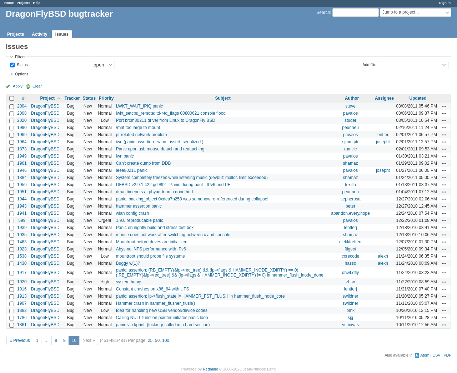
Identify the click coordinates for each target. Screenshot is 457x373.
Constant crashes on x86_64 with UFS (152, 289)
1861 (22, 324)
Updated (418, 98)
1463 (22, 241)
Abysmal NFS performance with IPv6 (151, 249)
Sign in (445, 3)
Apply (17, 86)
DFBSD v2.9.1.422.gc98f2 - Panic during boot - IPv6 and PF (173, 184)
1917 (22, 272)
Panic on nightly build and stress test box (155, 227)
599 (21, 220)
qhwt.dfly (350, 272)
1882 (22, 310)
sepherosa (351, 199)
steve (350, 106)
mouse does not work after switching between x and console (173, 234)
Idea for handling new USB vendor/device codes (161, 310)
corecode (350, 256)
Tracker (72, 98)
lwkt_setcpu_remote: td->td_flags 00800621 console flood (171, 113)
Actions (444, 106)
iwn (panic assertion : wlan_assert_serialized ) (160, 141)
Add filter (370, 64)
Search (323, 12)
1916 (22, 289)
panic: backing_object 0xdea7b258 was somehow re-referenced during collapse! (192, 199)
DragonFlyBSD (45, 106)
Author (352, 98)
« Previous (20, 340)
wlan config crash (132, 213)
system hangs (129, 281)
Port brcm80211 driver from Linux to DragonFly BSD (165, 120)
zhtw (350, 281)
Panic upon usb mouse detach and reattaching (160, 148)
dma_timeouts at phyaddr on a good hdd (154, 191)
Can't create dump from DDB (143, 163)
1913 (22, 296)
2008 (22, 113)
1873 (22, 148)
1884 (22, 177)
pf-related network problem (141, 134)
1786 (22, 317)
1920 (22, 281)
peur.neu (350, 127)
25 (150, 340)
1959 (22, 184)
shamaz (350, 163)
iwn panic (125, 156)
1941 (22, 213)
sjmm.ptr (350, 141)
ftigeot (350, 249)
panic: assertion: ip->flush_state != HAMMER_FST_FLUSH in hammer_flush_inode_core (200, 296)
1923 (22, 249)
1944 (22, 199)
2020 (22, 120)
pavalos (350, 113)
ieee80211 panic (131, 170)
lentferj (383, 134)
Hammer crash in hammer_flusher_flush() (155, 303)
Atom (424, 355)
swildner (350, 296)
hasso (350, 263)
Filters (20, 57)
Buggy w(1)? (128, 263)
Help (37, 3)
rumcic (350, 148)
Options (21, 74)
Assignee (384, 98)
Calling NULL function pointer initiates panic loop (162, 317)
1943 (22, 206)
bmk (350, 310)
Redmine (210, 369)
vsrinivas (350, 324)
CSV (436, 355)
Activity (39, 34)
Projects (23, 3)
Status (22, 64)
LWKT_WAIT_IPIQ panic (139, 106)
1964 (22, 141)
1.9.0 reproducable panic (139, 220)
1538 (22, 256)
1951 (22, 191)
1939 (22, 227)
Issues (62, 34)
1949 (22, 156)
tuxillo (350, 184)
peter (350, 206)
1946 (22, 170)
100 (165, 340)
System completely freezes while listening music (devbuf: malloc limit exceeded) (192, 177)
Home (9, 3)
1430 (22, 263)
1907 (22, 303)
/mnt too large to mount (138, 127)
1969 (22, 134)
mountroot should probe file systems (150, 256)
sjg (350, 317)
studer (350, 120)
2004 (22, 106)
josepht (383, 141)
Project (47, 98)
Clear (37, 86)
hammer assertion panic (139, 206)
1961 (22, 163)
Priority (106, 98)
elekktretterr (350, 241)
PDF (447, 355)
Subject (222, 98)
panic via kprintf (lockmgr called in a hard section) (163, 324)
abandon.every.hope (350, 213)
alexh (383, 256)
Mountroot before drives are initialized (151, 241)
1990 (22, 127)
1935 (22, 234)
